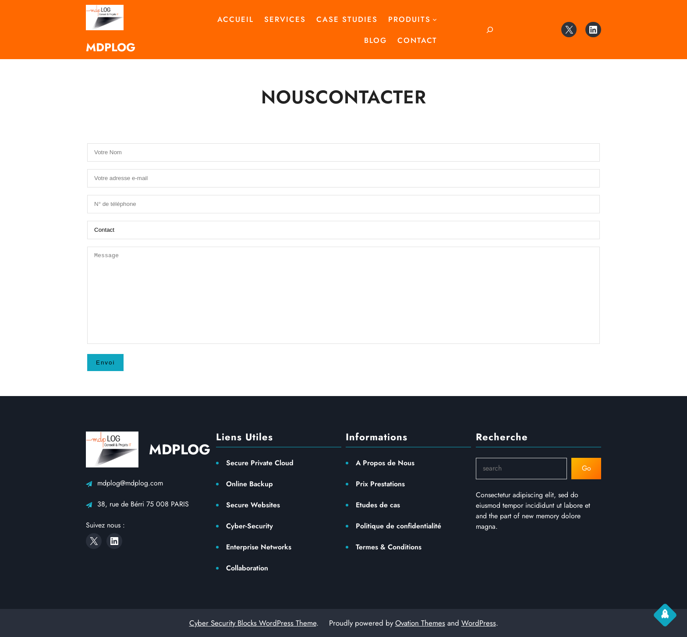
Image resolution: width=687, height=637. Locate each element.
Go (586, 468)
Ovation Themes (420, 623)
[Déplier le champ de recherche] (490, 30)
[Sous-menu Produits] (434, 19)
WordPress (478, 623)
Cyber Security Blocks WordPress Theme (252, 623)
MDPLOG (110, 47)
